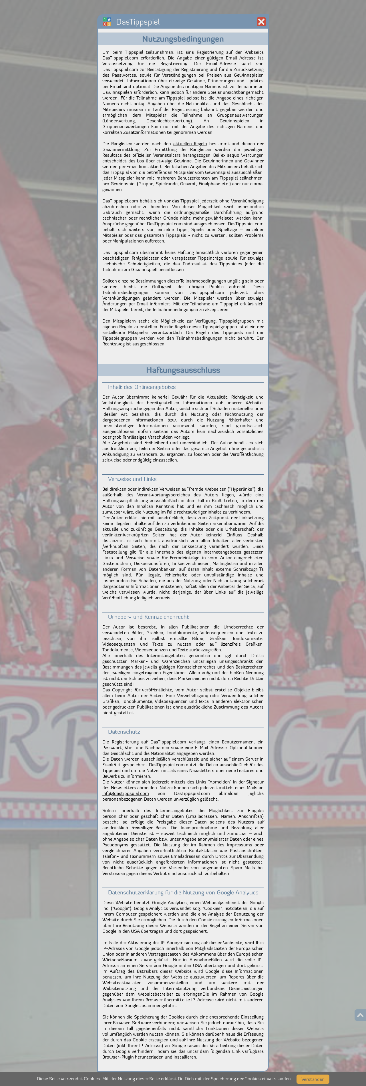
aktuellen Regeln (190, 143)
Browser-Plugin (118, 1057)
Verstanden (313, 1079)
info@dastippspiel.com (125, 793)
